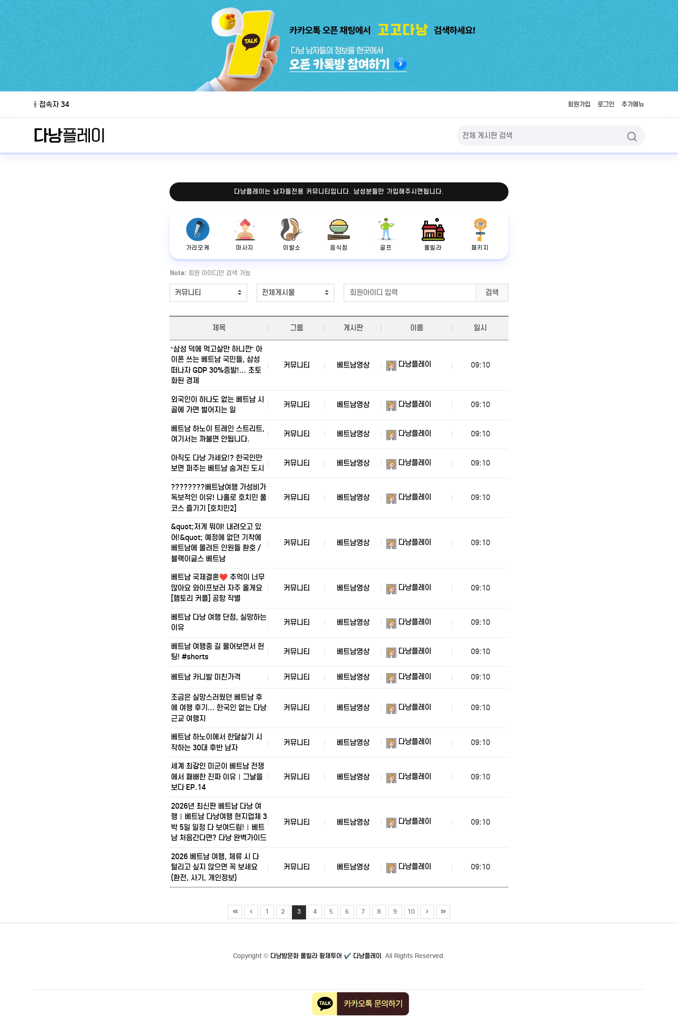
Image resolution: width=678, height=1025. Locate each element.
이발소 (291, 234)
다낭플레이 (408, 364)
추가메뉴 (631, 104)
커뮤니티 (296, 365)
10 (409, 932)
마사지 (244, 234)
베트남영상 (353, 365)
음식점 (339, 234)
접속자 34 (51, 104)
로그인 (601, 104)
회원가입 (570, 104)
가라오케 (197, 234)
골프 (386, 234)
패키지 (480, 234)
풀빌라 (433, 234)
